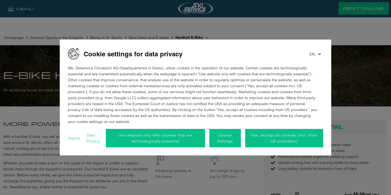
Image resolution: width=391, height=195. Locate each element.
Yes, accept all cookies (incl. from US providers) (284, 138)
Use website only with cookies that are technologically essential (155, 138)
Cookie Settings (225, 138)
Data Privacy (93, 138)
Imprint (74, 138)
